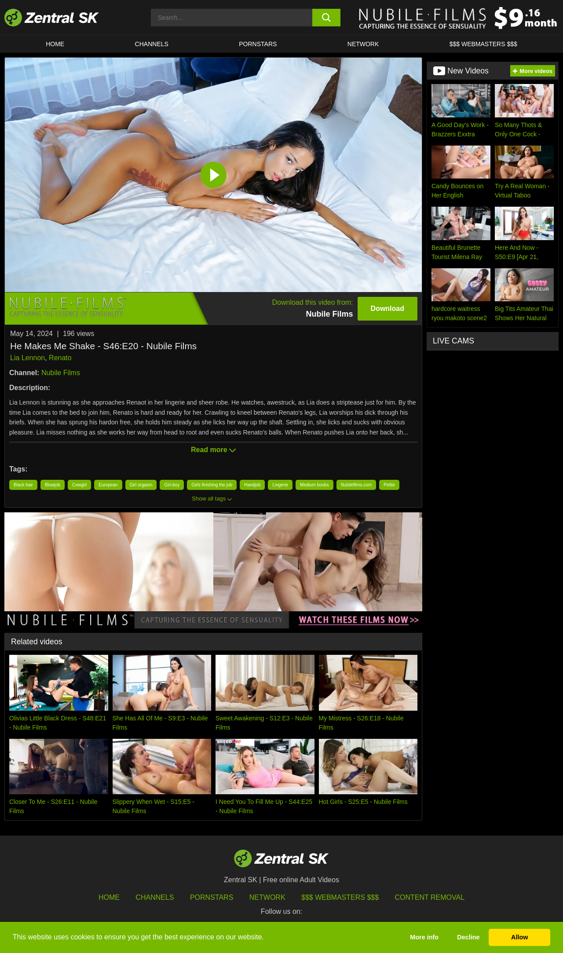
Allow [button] (519, 937)
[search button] (326, 17)
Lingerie (280, 484)
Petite (389, 484)
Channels (151, 43)
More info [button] (424, 937)
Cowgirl (79, 484)
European (108, 484)
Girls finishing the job (211, 484)
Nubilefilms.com (356, 484)
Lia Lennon (27, 357)
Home (55, 43)
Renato (60, 357)
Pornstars (258, 43)
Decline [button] (468, 937)
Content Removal (430, 897)
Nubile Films (60, 372)
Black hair (23, 484)
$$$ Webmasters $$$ (483, 43)
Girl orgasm (141, 484)
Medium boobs (314, 484)
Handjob (252, 484)
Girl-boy (171, 484)
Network (363, 43)
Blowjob (52, 484)
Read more (213, 449)
